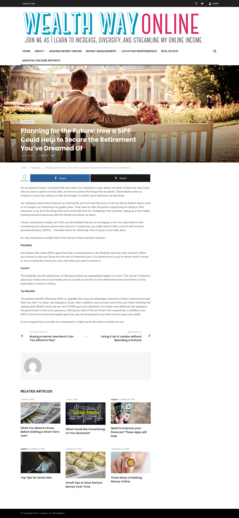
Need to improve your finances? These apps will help (129, 432)
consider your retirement (59, 321)
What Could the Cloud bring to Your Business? (85, 431)
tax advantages (98, 298)
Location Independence (139, 51)
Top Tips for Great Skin (36, 478)
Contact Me (28, 3)
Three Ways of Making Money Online (126, 479)
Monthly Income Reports (41, 60)
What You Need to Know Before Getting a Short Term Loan (40, 432)
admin (114, 399)
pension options (49, 226)
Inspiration (27, 122)
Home (26, 51)
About (40, 51)
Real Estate (169, 51)
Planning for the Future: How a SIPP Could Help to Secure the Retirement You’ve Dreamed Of (87, 168)
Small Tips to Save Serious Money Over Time (84, 484)
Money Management (102, 51)
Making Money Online (65, 51)
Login (215, 3)
